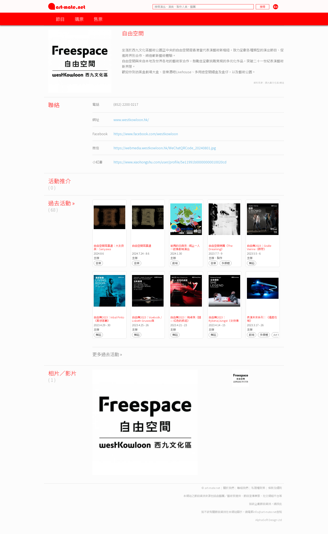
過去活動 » (61, 203)
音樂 (98, 263)
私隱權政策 (258, 488)
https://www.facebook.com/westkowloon (145, 133)
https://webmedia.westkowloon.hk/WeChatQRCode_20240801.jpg (164, 147)
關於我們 (228, 488)
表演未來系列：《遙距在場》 (262, 319)
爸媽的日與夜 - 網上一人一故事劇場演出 (185, 247)
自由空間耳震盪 (141, 246)
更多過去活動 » (107, 354)
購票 (79, 19)
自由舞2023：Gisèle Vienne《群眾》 (259, 247)
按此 (279, 504)
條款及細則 (275, 488)
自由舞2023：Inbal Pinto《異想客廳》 (109, 319)
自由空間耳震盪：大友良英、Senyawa (109, 247)
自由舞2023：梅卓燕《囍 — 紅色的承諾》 (185, 319)
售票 (98, 19)
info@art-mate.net (264, 512)
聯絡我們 (242, 488)
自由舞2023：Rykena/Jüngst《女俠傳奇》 (224, 320)
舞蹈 (251, 263)
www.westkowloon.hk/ (131, 119)
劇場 (175, 263)
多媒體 (225, 263)
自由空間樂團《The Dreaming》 (221, 247)
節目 (60, 19)
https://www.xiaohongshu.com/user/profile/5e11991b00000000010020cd (170, 161)
